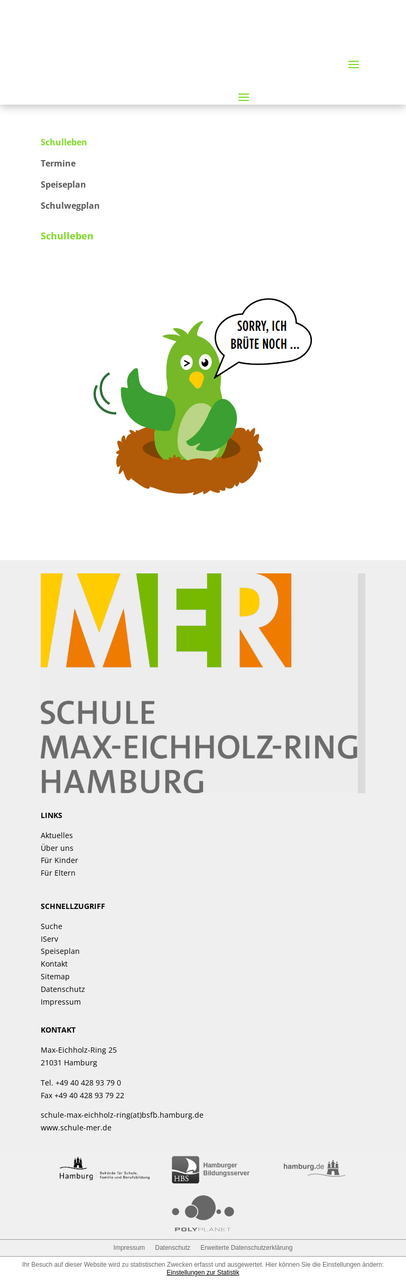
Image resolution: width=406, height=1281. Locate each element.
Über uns (57, 848)
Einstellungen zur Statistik (203, 1272)
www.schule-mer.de (76, 1127)
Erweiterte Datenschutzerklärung (246, 1247)
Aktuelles (57, 835)
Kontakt (54, 964)
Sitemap (55, 976)
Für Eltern (58, 873)
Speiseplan (60, 951)
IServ (49, 939)
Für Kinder (59, 860)
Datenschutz (63, 989)
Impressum (61, 1002)
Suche (51, 926)
